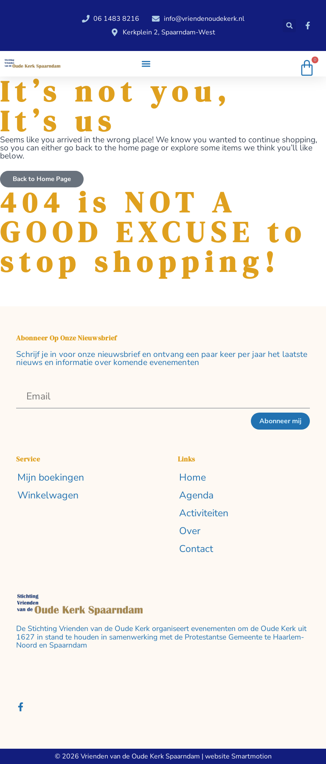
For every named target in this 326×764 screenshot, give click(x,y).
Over (189, 531)
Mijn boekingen (50, 478)
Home (192, 478)
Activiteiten (203, 513)
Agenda (196, 496)
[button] (289, 25)
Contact (196, 549)
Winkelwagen (48, 496)
